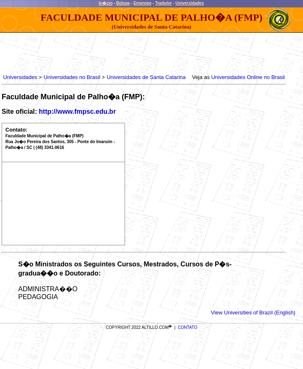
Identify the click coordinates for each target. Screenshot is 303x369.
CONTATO (187, 327)
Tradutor (163, 3)
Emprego (142, 3)
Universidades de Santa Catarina (146, 77)
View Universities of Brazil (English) (253, 312)
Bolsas (123, 3)
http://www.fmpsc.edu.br (77, 111)
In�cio (106, 3)
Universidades (190, 3)
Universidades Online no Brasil (248, 77)
